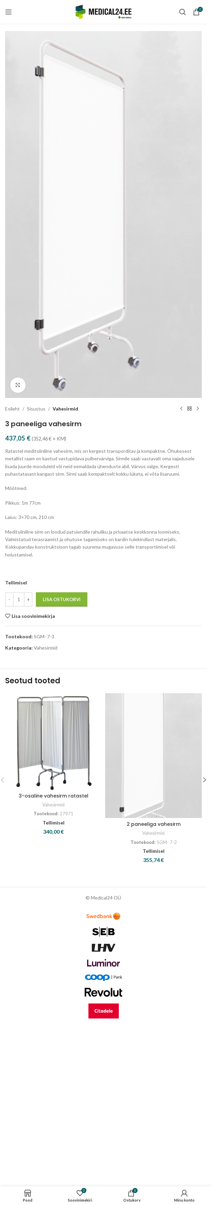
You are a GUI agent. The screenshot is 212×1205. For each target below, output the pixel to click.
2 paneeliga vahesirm (154, 824)
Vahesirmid (65, 408)
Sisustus (36, 408)
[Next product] (198, 409)
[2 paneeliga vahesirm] (153, 755)
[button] (204, 780)
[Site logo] (103, 11)
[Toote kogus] (19, 599)
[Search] (182, 12)
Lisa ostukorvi (62, 599)
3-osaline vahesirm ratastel (53, 795)
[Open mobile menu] (8, 12)
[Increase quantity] (28, 599)
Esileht (12, 408)
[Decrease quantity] (9, 599)
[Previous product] (181, 409)
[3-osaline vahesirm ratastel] (53, 741)
